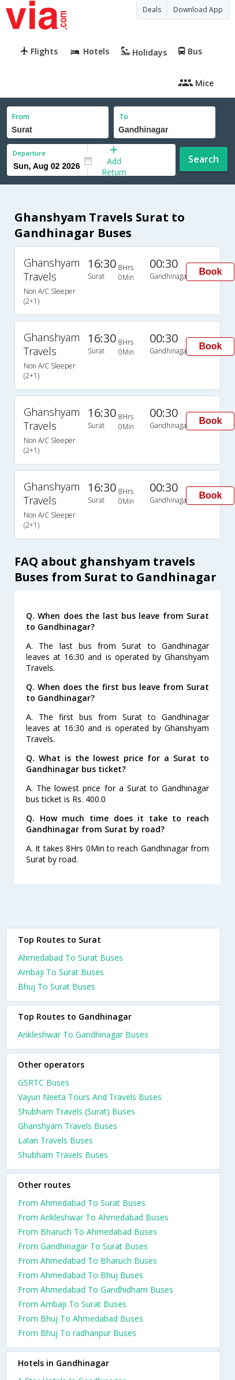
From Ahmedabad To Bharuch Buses (87, 1260)
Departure (29, 153)
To (123, 116)
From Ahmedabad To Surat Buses (82, 1202)
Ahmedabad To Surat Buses (70, 957)
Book (210, 271)
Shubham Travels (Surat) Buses (76, 1111)
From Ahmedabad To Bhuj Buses (80, 1275)
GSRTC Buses (43, 1082)
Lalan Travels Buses (55, 1140)
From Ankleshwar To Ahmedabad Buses (93, 1217)
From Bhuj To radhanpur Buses (77, 1332)
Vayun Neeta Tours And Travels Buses (90, 1096)
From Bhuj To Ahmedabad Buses (80, 1318)
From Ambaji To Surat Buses (72, 1303)
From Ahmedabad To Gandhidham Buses (95, 1289)
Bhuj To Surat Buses (56, 986)
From (20, 116)
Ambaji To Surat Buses (61, 971)
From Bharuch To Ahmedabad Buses (87, 1231)
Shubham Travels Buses (63, 1154)
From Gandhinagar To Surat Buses (83, 1246)
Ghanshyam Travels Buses (67, 1125)
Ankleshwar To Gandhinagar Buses (83, 1034)
